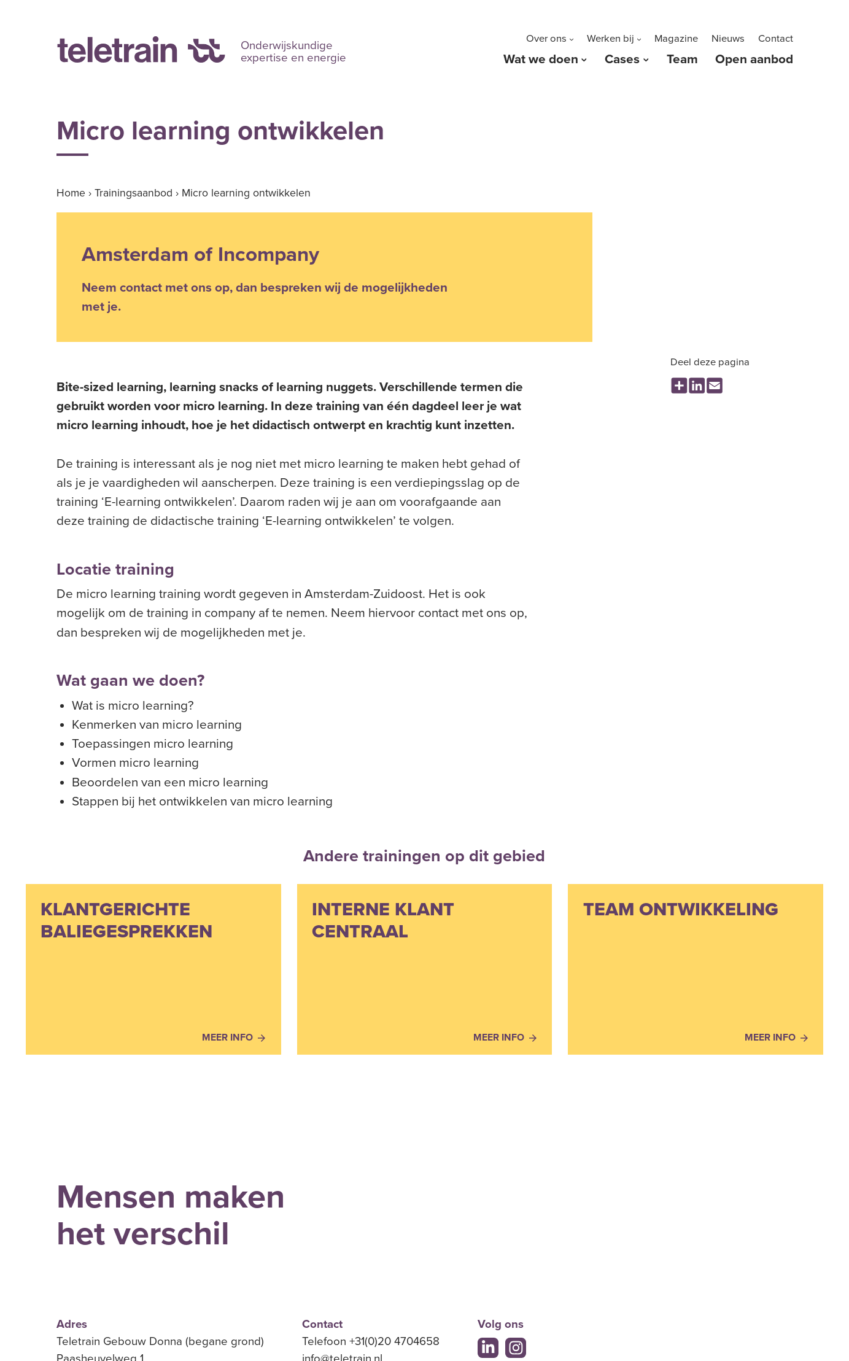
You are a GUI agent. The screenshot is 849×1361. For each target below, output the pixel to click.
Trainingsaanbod (134, 193)
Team (682, 59)
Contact (775, 39)
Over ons (546, 39)
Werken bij (610, 39)
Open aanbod (754, 59)
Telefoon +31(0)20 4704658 (371, 1341)
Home (70, 193)
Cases (622, 59)
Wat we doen (540, 59)
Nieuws (728, 39)
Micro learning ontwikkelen (246, 193)
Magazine (676, 39)
